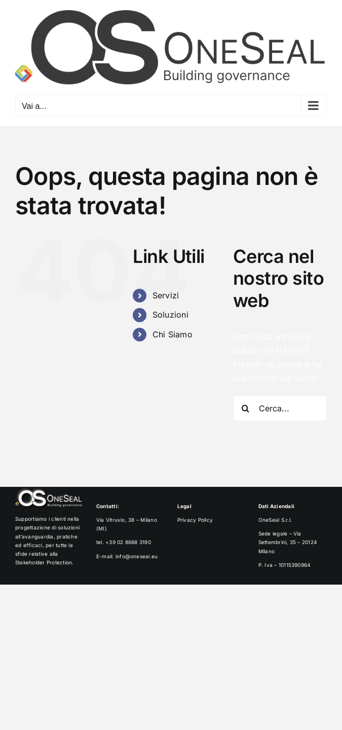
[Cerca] (245, 408)
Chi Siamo (173, 334)
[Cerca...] (280, 408)
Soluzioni (170, 315)
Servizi (166, 295)
